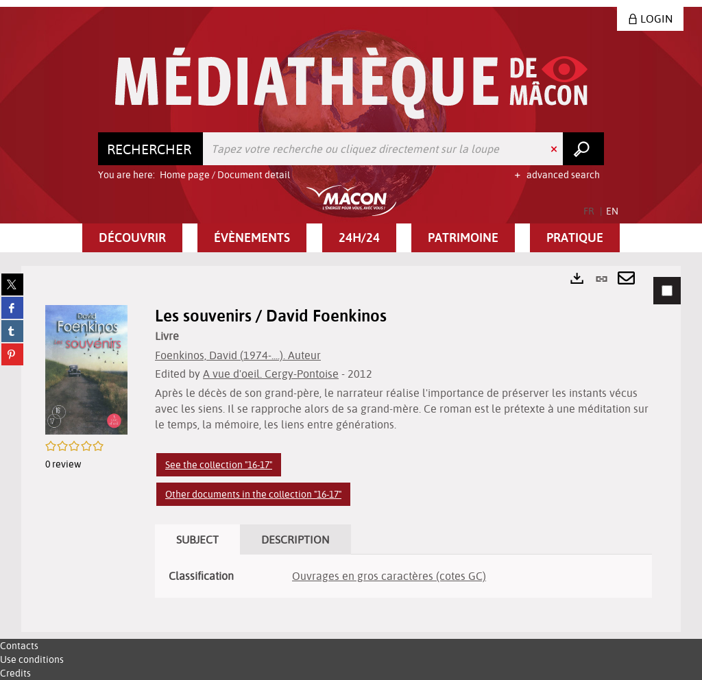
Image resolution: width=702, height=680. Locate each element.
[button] (132, 237)
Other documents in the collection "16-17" (253, 494)
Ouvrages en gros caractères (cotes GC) (389, 576)
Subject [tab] (197, 539)
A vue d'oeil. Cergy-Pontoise (271, 373)
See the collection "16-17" (218, 465)
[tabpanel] (351, 449)
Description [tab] (295, 539)
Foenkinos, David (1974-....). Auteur (238, 355)
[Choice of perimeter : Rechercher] (151, 148)
